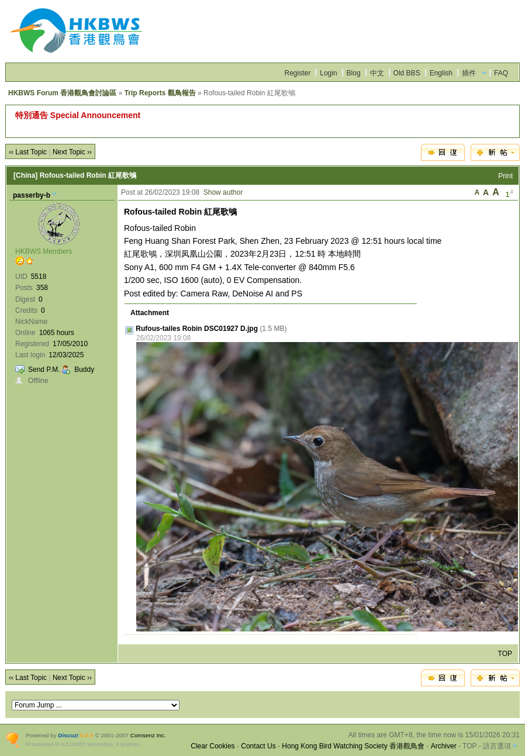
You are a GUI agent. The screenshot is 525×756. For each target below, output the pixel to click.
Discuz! (68, 735)
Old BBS (406, 73)
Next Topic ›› (72, 152)
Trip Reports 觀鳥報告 (160, 93)
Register (298, 73)
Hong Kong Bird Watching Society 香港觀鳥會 (353, 746)
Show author (223, 192)
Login (328, 73)
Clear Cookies (212, 746)
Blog (354, 73)
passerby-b (31, 195)
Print (505, 176)
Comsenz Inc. (148, 735)
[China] (25, 175)
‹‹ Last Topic (28, 152)
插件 (469, 73)
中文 (377, 73)
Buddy (84, 369)
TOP (505, 654)
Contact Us (258, 746)
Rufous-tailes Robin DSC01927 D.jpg (197, 329)
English (441, 73)
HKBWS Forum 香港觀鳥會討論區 (62, 93)
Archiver (444, 746)
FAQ (501, 73)
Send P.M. (44, 369)
